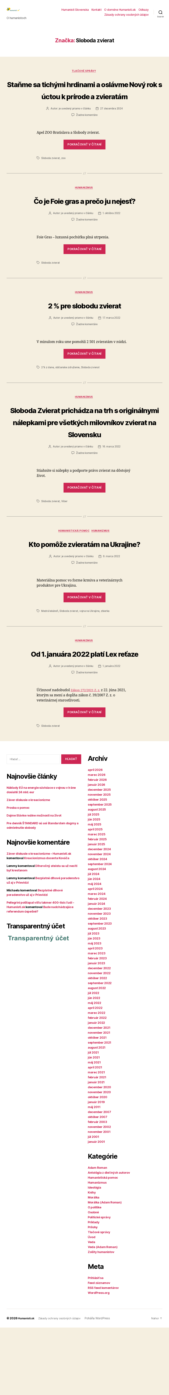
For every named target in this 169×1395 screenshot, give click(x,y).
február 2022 (97, 1085)
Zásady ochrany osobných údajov (126, 17)
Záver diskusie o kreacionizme (28, 867)
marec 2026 (96, 842)
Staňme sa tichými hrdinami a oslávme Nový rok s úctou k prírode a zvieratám (84, 101)
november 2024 (99, 921)
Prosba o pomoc (18, 875)
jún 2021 (94, 1125)
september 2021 (99, 1110)
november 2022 (99, 1040)
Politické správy (99, 1284)
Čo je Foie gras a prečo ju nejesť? (84, 224)
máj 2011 (94, 1174)
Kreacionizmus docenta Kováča (46, 925)
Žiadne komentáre (87, 132)
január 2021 (96, 1149)
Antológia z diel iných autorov (109, 1240)
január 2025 (96, 911)
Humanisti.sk (27, 1385)
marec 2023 (96, 1020)
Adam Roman (97, 1235)
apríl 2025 (95, 896)
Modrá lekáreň (50, 666)
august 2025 (97, 877)
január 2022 (96, 1090)
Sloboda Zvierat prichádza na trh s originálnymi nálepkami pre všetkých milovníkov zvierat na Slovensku (84, 458)
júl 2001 (93, 1204)
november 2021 (99, 1100)
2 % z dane (47, 397)
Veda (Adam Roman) (102, 1314)
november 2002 (99, 1194)
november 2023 (99, 981)
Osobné (93, 1279)
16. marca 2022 (111, 489)
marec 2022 (96, 1080)
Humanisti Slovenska (75, 12)
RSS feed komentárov (103, 1355)
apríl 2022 (95, 1075)
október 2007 (97, 1184)
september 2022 (100, 1050)
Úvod (91, 1304)
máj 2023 (94, 1011)
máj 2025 (94, 892)
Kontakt (96, 12)
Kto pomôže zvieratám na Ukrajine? (84, 592)
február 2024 (97, 966)
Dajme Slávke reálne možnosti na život (34, 883)
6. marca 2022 (112, 611)
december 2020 (99, 1154)
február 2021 (97, 1144)
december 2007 (99, 1179)
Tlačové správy (84, 76)
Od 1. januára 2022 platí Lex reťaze (85, 714)
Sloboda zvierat (50, 175)
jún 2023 (94, 1006)
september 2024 (100, 931)
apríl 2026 (95, 837)
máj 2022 (94, 1070)
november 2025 (99, 862)
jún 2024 (94, 946)
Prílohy (93, 1294)
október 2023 (97, 986)
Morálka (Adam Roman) (105, 1270)
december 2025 (99, 857)
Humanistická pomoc (73, 574)
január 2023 (96, 1030)
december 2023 (99, 976)
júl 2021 (93, 1120)
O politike (94, 1274)
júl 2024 (93, 941)
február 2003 (97, 1189)
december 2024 (99, 916)
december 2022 (99, 1035)
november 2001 (99, 1199)
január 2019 (96, 1169)
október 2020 (97, 1164)
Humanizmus (84, 205)
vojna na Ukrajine (91, 666)
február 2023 (97, 1025)
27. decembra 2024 (112, 126)
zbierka (107, 666)
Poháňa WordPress (102, 1385)
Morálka (93, 1265)
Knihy (92, 1260)
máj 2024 (94, 951)
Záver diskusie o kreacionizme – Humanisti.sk (39, 921)
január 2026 (96, 852)
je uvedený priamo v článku (74, 126)
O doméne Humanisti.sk (120, 12)
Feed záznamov (99, 1350)
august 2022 (97, 1055)
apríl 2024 (95, 956)
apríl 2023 (95, 1015)
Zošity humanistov (101, 1319)
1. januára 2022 (112, 734)
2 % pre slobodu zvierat (84, 335)
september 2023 (100, 991)
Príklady (94, 1289)
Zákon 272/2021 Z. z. (87, 758)
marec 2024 (96, 961)
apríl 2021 (95, 1134)
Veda (91, 1309)
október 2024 (97, 926)
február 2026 (97, 847)
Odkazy (143, 12)
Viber (65, 544)
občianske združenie (68, 397)
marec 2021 (96, 1139)
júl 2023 (93, 1001)
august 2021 (96, 1115)
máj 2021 (94, 1130)
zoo (64, 175)
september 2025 (100, 872)
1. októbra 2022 (111, 243)
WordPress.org (99, 1360)
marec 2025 (96, 901)
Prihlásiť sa (95, 1345)
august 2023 (97, 996)
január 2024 (96, 971)
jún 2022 (94, 1065)
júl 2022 (93, 1060)
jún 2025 (94, 887)
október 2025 (97, 867)
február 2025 (97, 906)
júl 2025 (93, 882)
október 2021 (97, 1105)
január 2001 (96, 1209)
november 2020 (99, 1159)
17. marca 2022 (112, 348)
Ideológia (94, 1255)
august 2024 (97, 936)
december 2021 (99, 1095)
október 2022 (97, 1045)
